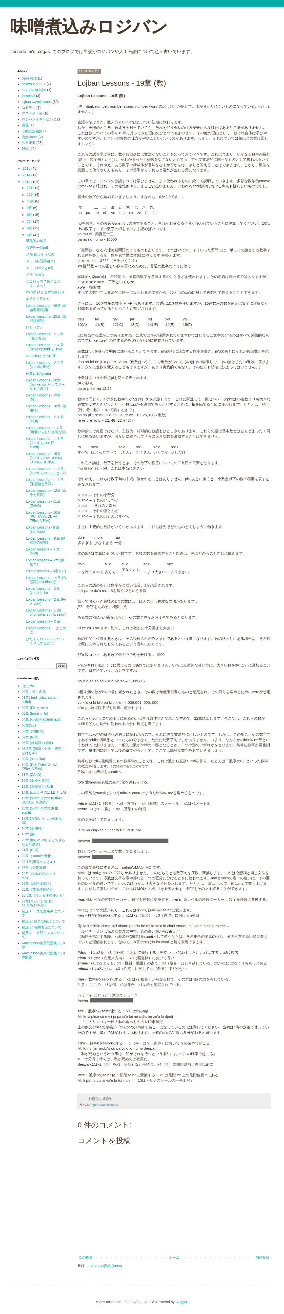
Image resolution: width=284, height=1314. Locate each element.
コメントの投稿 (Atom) (104, 1266)
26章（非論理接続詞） (39, 889)
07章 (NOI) (30, 737)
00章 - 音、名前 (34, 692)
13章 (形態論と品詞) (37, 786)
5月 (30, 235)
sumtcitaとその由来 (41, 356)
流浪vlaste (30, 137)
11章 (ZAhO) (31, 775)
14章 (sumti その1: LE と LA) (44, 792)
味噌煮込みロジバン (89, 26)
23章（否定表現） (36, 868)
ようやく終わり (38, 299)
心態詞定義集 (32, 131)
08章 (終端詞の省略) (37, 743)
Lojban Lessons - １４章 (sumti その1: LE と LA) (46, 471)
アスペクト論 (32, 113)
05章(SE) (29, 725)
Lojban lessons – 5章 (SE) (46, 571)
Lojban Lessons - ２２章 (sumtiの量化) (45, 365)
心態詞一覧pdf (37, 248)
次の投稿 (86, 1257)
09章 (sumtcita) (33, 759)
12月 (31, 188)
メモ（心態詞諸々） (41, 261)
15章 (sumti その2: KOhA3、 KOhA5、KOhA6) (44, 800)
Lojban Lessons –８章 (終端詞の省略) (45, 540)
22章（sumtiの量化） (38, 856)
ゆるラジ (29, 108)
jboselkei (28, 96)
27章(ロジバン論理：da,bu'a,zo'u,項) (38, 903)
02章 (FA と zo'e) (35, 708)
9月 (30, 208)
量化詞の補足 (36, 241)
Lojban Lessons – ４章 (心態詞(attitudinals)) (46, 580)
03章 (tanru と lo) (35, 713)
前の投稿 (262, 1257)
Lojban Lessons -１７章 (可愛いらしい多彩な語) (46, 430)
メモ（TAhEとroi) (39, 268)
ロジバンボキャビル (37, 119)
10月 (31, 201)
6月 (30, 228)
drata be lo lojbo (34, 90)
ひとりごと (34, 327)
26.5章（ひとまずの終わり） (44, 895)
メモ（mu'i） (36, 274)
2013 (27, 182)
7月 (30, 221)
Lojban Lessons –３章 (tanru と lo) (43, 591)
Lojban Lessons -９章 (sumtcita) (42, 529)
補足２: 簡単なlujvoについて (43, 921)
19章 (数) (29, 834)
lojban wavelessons (104, 1105)
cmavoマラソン (34, 84)
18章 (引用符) (32, 828)
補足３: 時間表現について (42, 927)
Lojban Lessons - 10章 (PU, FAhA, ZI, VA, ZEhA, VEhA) (43, 516)
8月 (30, 215)
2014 (27, 175)
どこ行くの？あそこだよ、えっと (43, 283)
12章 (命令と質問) (36, 781)
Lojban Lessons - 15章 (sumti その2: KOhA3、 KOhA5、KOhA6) (45, 458)
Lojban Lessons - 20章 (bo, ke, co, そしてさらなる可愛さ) (45, 384)
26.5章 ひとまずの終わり (45, 292)
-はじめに (29, 686)
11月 (31, 194)
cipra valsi (29, 78)
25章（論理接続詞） (37, 883)
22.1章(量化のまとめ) (38, 862)
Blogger (181, 1302)
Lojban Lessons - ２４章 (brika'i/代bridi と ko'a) (45, 347)
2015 (27, 168)
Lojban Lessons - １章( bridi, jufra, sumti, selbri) (46, 612)
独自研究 (29, 143)
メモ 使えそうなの (40, 254)
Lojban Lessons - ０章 (43, 621)
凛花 (25, 125)
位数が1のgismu (38, 373)
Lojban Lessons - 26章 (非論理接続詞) (46, 308)
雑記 (25, 149)
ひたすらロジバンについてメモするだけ (45, 641)
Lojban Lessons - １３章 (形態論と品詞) (45, 482)
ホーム (174, 1257)
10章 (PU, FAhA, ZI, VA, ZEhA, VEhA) (40, 767)
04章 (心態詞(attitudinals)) (41, 719)
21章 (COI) (30, 850)
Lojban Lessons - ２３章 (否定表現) (45, 336)
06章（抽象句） (34, 731)
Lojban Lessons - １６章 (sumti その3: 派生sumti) (45, 443)
